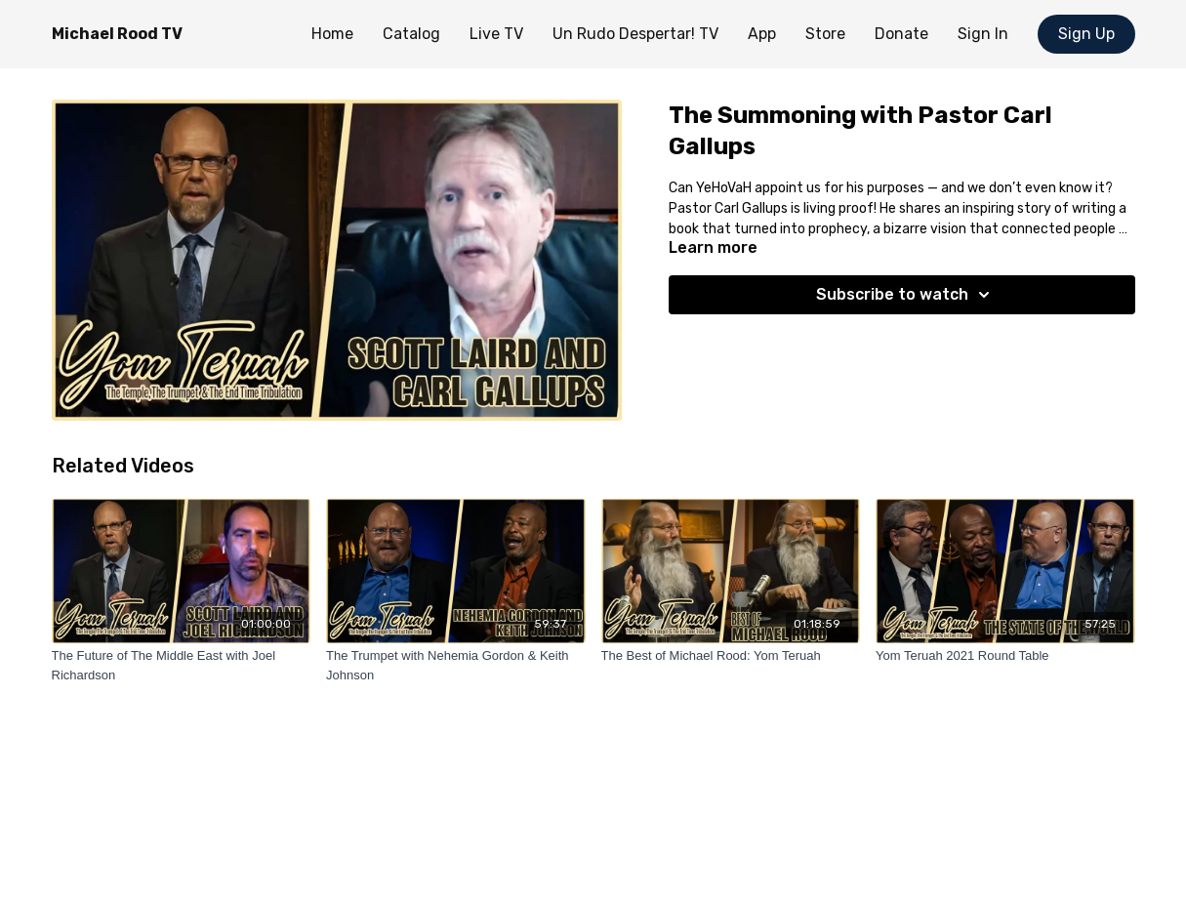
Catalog (411, 33)
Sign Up (1086, 33)
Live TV (496, 33)
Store (825, 33)
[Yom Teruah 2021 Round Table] (1005, 656)
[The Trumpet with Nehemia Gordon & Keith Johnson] (456, 665)
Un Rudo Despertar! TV (635, 33)
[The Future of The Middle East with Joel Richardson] (181, 665)
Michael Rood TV (117, 33)
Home (332, 33)
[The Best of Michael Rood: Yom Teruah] (731, 656)
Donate (901, 33)
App (762, 33)
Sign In (983, 33)
